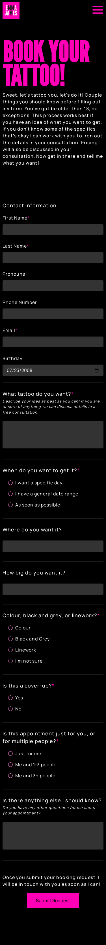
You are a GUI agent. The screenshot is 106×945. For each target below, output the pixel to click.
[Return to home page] (11, 10)
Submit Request (53, 900)
